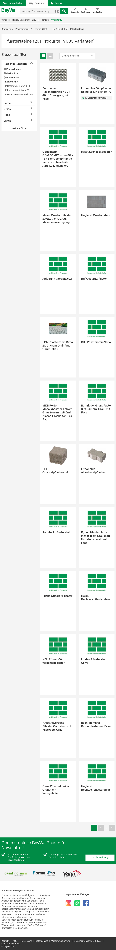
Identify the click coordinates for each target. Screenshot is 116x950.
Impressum (26, 941)
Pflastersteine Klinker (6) (17, 90)
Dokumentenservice (84, 941)
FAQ (99, 941)
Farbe (7, 103)
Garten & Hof (11, 73)
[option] (16, 874)
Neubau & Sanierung (21, 20)
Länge (7, 120)
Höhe (7, 114)
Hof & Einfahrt (12, 77)
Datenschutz (41, 941)
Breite (7, 109)
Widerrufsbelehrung (60, 941)
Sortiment (6, 20)
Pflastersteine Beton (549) (17, 86)
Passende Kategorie (15, 63)
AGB (15, 941)
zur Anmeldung (100, 857)
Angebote (55, 20)
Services (35, 20)
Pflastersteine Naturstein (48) (19, 94)
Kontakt (45, 20)
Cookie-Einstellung (11, 943)
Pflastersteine (11, 81)
